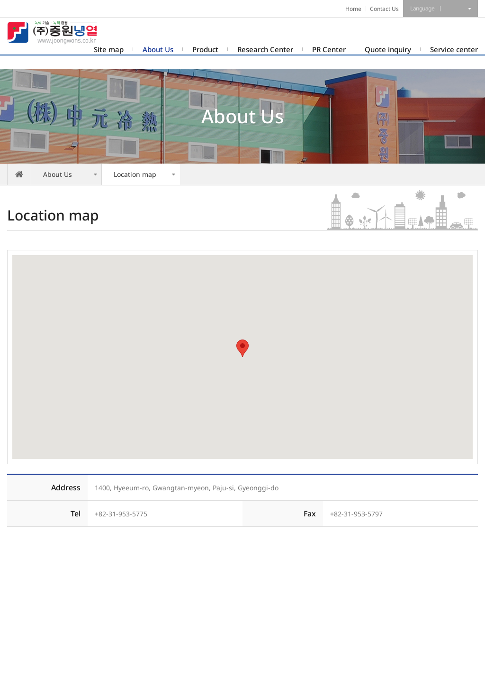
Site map (109, 49)
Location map (135, 174)
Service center (454, 49)
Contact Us (384, 9)
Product (205, 49)
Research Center (265, 49)
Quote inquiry (388, 49)
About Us (158, 49)
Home (353, 9)
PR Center (329, 49)
